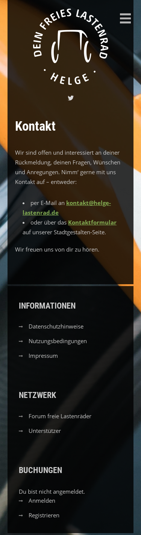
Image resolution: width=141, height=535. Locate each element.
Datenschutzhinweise (56, 326)
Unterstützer (45, 430)
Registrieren (44, 515)
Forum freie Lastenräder (60, 416)
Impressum (43, 355)
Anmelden (42, 500)
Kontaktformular (92, 222)
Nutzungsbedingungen (58, 341)
